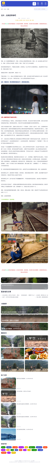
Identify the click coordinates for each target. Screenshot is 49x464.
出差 (12, 449)
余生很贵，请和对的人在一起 (42, 295)
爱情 (33, 20)
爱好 (18, 295)
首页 (34, 3)
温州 (16, 449)
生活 (38, 3)
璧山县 (3, 447)
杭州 (21, 449)
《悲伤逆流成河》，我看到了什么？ (28, 295)
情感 (8, 9)
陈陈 (26, 447)
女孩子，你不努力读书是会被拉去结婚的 (10, 297)
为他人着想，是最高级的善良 (42, 297)
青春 (30, 20)
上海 (29, 449)
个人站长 (34, 449)
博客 (24, 20)
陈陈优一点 (32, 447)
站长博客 (20, 20)
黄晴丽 (13, 452)
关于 (45, 3)
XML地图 (32, 460)
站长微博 (4, 452)
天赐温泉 (9, 447)
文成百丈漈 (39, 447)
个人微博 (40, 449)
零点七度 (27, 20)
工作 (42, 3)
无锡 (25, 449)
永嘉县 (45, 447)
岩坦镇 (3, 449)
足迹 (9, 452)
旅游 (8, 449)
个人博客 (16, 20)
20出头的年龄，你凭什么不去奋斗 (9, 295)
